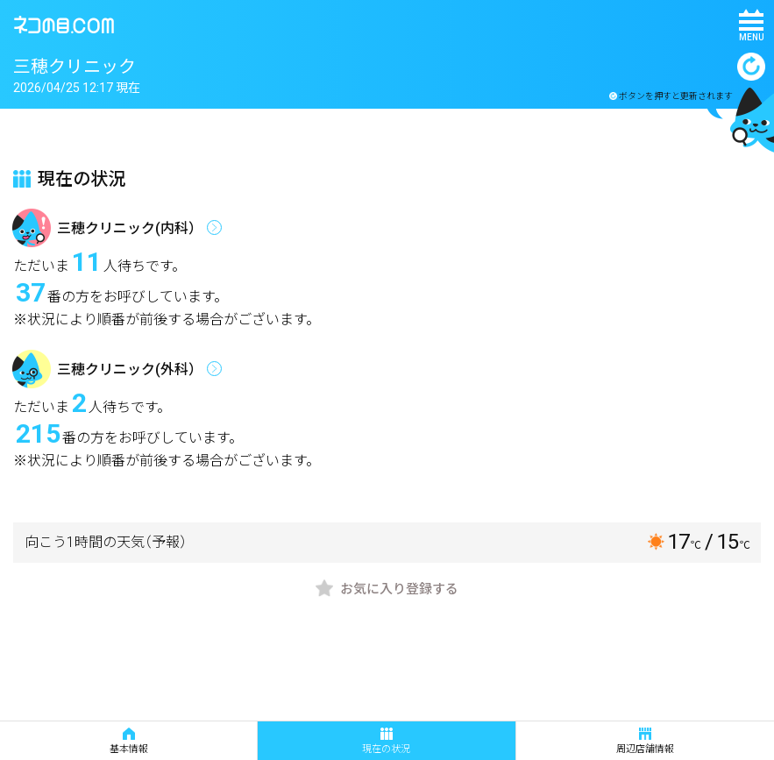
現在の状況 (386, 741)
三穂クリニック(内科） (129, 228)
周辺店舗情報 (645, 741)
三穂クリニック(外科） (129, 369)
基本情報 (129, 741)
